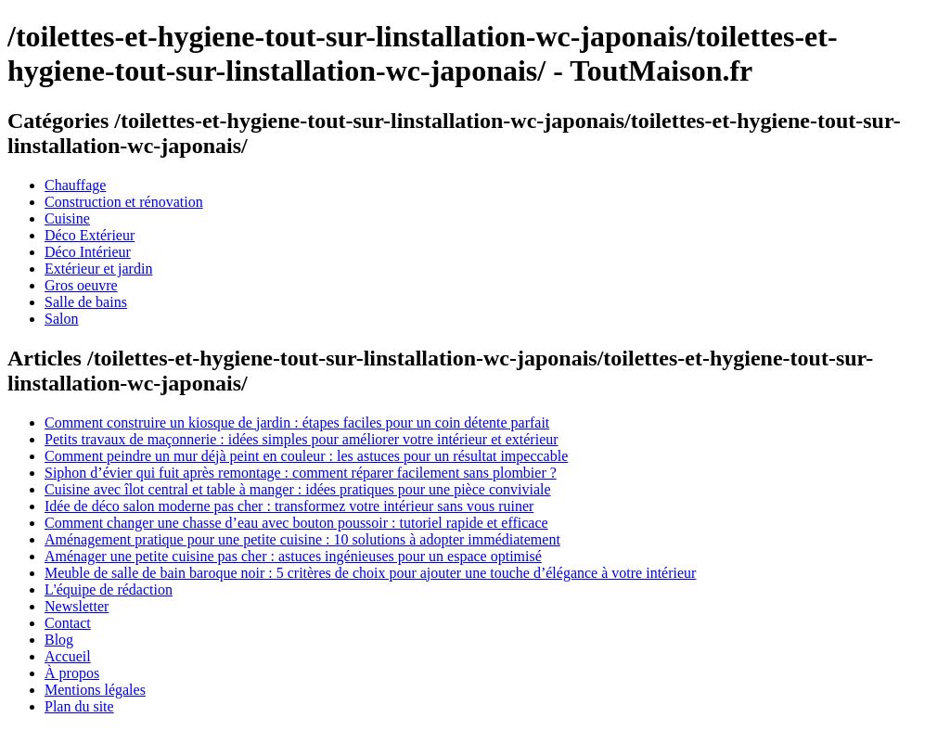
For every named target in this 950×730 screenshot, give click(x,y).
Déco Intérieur (88, 252)
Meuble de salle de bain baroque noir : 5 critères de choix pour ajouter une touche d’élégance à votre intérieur (370, 573)
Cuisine (67, 218)
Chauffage (75, 185)
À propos (72, 673)
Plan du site (79, 706)
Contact (68, 623)
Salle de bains (86, 302)
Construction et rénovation (124, 202)
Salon (61, 319)
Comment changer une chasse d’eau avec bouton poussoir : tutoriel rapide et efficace (296, 523)
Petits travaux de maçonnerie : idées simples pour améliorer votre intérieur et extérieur (301, 439)
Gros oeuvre (81, 285)
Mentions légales (95, 690)
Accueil (68, 656)
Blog (59, 639)
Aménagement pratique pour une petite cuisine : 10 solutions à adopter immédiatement (302, 539)
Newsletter (77, 606)
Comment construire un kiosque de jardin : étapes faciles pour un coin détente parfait (297, 422)
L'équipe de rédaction (109, 589)
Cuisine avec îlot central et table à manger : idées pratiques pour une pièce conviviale (298, 489)
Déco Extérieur (90, 235)
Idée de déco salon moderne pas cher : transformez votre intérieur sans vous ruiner (289, 506)
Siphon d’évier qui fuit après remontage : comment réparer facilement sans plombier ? (301, 472)
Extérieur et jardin (98, 268)
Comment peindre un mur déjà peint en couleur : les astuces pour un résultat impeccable (306, 456)
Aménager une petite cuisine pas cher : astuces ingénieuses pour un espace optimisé (293, 556)
